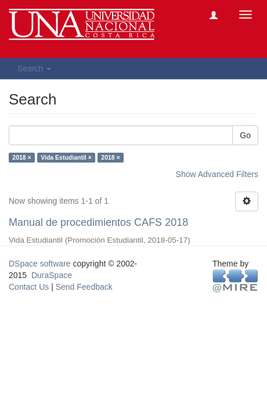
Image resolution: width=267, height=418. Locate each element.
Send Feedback (84, 286)
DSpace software (40, 263)
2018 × (21, 157)
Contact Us (29, 286)
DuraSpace (51, 275)
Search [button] (34, 68)
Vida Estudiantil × (66, 157)
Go (245, 135)
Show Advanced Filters (217, 174)
